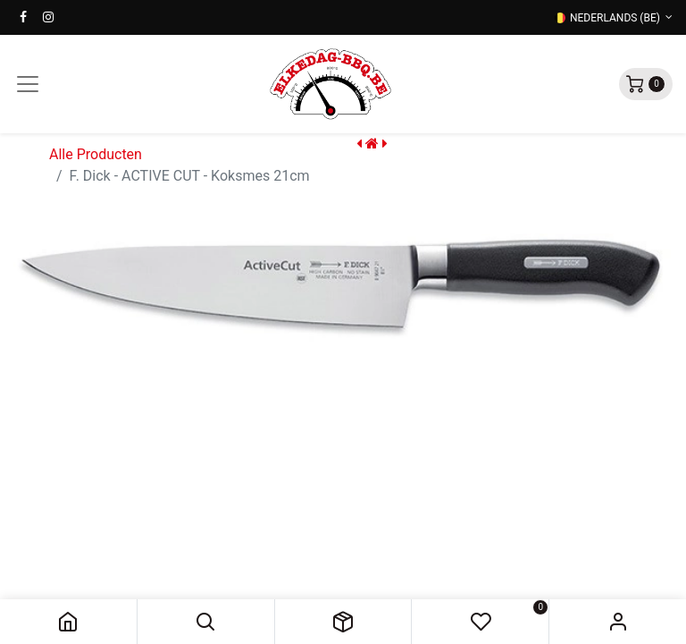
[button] (206, 621)
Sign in (617, 621)
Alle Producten (95, 154)
